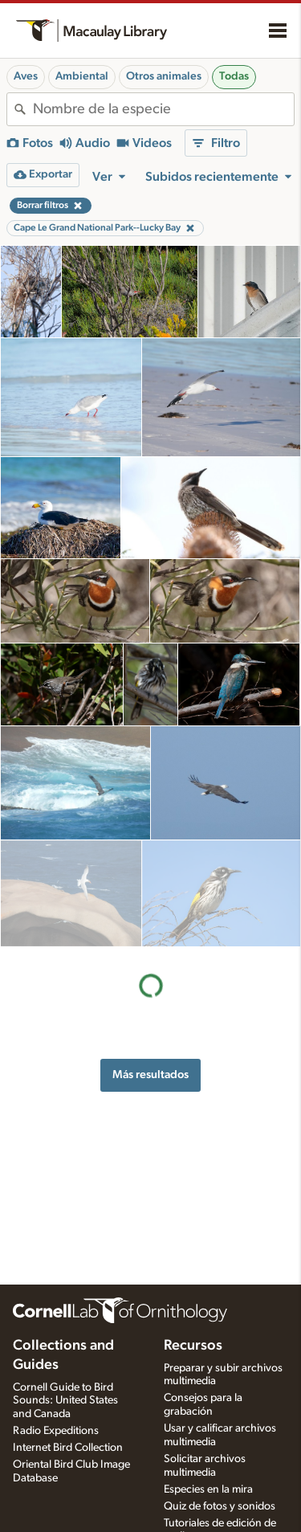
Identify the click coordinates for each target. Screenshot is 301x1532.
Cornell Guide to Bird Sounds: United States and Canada (65, 1401)
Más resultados (150, 968)
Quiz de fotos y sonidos (219, 1506)
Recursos (193, 1345)
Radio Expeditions (56, 1430)
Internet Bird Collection (68, 1447)
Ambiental (81, 76)
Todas (234, 76)
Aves (26, 76)
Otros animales (163, 76)
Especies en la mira (208, 1489)
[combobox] (163, 109)
